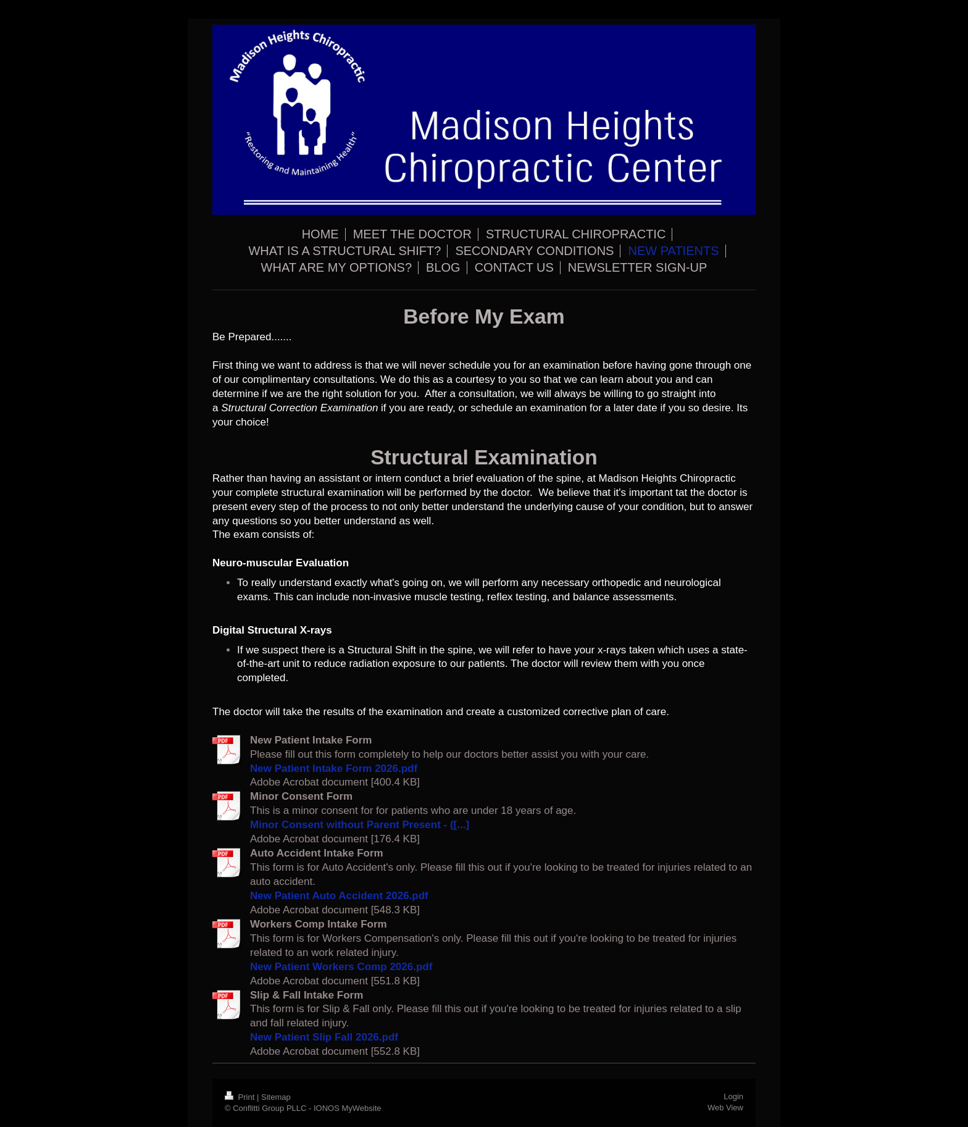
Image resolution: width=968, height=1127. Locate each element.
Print (241, 1097)
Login (733, 1096)
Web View (725, 1107)
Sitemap (276, 1097)
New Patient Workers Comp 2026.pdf (341, 967)
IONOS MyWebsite (348, 1108)
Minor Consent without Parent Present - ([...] (359, 825)
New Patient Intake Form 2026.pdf (333, 768)
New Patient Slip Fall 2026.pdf (324, 1037)
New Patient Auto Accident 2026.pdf (339, 896)
